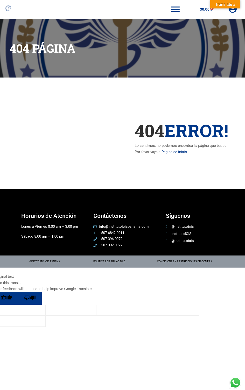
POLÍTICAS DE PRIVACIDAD (109, 261)
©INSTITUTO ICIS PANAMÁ (44, 261)
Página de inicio (174, 152)
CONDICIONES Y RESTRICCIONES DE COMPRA (184, 261)
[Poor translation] (30, 298)
